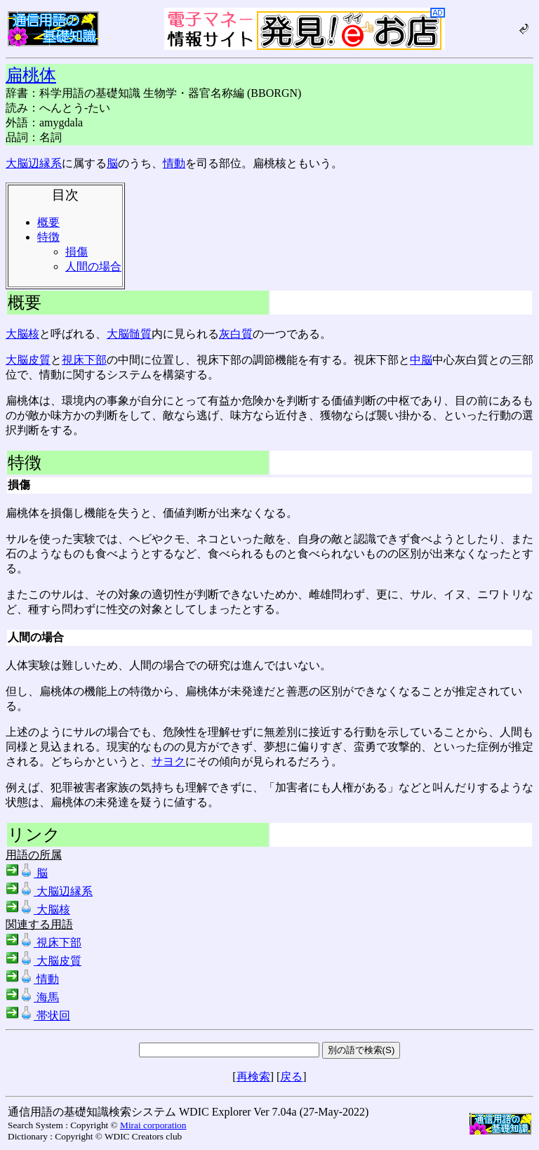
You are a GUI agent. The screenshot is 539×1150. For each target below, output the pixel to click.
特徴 (48, 237)
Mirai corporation (153, 1125)
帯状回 (38, 1016)
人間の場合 (93, 266)
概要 (48, 222)
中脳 (421, 360)
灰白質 (236, 334)
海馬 (32, 997)
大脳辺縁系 (34, 163)
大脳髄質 (129, 334)
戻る (291, 1077)
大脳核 (22, 334)
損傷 (76, 252)
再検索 (253, 1077)
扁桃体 (31, 75)
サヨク (168, 761)
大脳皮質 (28, 360)
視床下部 (84, 360)
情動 (174, 163)
